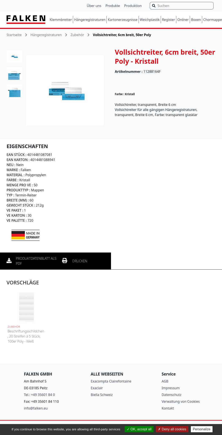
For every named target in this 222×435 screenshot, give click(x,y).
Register (168, 19)
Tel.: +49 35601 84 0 (39, 394)
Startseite (14, 34)
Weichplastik (150, 19)
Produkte (113, 5)
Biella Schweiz (102, 394)
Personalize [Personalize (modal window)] (202, 429)
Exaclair (97, 388)
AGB (165, 381)
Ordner (183, 19)
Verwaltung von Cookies (181, 401)
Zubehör (77, 34)
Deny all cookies (172, 429)
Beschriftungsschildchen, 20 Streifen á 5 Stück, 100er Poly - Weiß (26, 336)
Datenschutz (171, 394)
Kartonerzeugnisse (122, 19)
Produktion (133, 5)
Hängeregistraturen (89, 19)
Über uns (94, 5)
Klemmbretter (61, 19)
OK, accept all (139, 429)
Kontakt (168, 408)
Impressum (171, 388)
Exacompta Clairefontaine (111, 381)
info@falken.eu (36, 408)
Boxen (196, 19)
